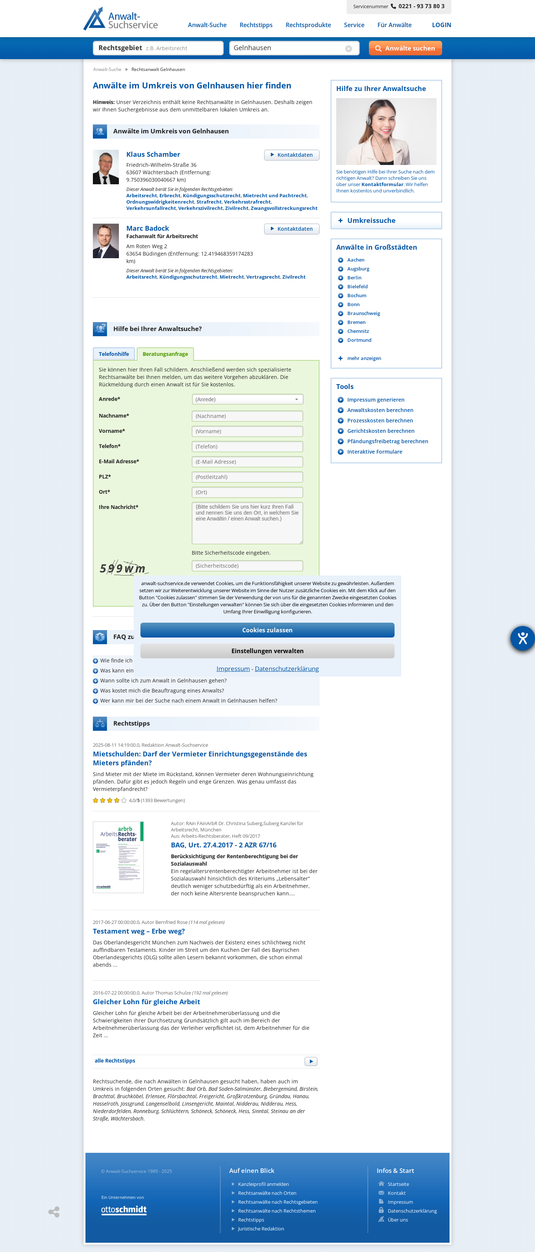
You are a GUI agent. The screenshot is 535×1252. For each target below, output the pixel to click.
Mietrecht (232, 276)
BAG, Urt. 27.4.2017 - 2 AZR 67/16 (223, 844)
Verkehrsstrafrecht (247, 201)
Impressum (233, 668)
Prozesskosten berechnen (380, 420)
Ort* (104, 491)
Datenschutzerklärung (287, 668)
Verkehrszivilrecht (200, 208)
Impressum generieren (376, 399)
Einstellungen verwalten (267, 651)
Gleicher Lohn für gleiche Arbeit (146, 1001)
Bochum (356, 295)
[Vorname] (247, 431)
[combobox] (248, 399)
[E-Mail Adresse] (247, 461)
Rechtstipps (256, 25)
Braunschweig (363, 313)
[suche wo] (288, 47)
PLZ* (105, 476)
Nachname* (114, 415)
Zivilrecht (237, 208)
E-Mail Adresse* (119, 461)
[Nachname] (247, 416)
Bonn (353, 304)
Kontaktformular (382, 184)
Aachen (355, 260)
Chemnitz (358, 331)
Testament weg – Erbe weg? (139, 931)
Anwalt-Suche (207, 25)
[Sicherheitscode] (247, 565)
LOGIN (441, 25)
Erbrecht (170, 195)
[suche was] (151, 47)
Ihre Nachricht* (119, 506)
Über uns (398, 1219)
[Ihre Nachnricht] (247, 523)
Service (354, 25)
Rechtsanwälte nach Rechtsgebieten (278, 1202)
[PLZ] (247, 477)
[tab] (114, 353)
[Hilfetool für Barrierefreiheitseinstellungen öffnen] (522, 638)
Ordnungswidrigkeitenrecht (160, 201)
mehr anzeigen (364, 358)
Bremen (356, 322)
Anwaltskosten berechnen (380, 409)
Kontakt (397, 1193)
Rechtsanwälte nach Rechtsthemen (277, 1211)
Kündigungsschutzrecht (212, 195)
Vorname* (112, 430)
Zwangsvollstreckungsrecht (284, 208)
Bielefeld (357, 286)
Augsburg (358, 269)
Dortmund (359, 340)
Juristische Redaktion (261, 1229)
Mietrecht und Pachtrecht (275, 195)
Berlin (354, 278)
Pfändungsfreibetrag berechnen (387, 441)
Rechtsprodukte (308, 25)
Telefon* (110, 446)
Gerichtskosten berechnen (381, 430)
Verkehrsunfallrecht (151, 208)
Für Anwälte (394, 25)
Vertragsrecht (263, 276)
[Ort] (247, 492)
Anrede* (109, 398)
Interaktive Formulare (374, 451)
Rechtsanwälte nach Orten (267, 1193)
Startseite (398, 1184)
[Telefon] (247, 446)
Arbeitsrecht (141, 195)
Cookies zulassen (267, 630)
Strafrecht (209, 201)
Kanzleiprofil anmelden (263, 1184)
